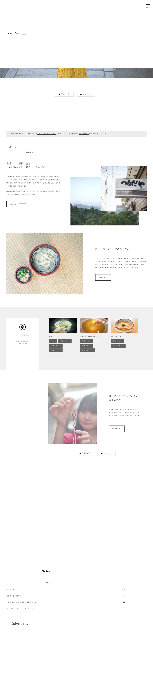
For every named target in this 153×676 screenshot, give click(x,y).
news (53, 341)
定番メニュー (56, 345)
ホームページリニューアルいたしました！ (22, 608)
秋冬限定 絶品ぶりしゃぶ (89, 336)
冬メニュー (53, 336)
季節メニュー (65, 341)
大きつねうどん (116, 336)
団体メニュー (56, 350)
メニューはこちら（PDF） (46, 134)
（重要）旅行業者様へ (14, 596)
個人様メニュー (87, 350)
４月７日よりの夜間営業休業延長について (22, 602)
